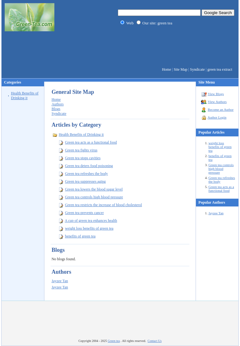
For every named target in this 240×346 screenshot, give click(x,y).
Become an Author (220, 109)
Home (166, 69)
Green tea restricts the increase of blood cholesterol (103, 205)
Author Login (217, 117)
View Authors (217, 102)
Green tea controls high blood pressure (221, 168)
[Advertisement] (120, 50)
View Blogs (216, 94)
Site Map (181, 69)
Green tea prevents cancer (84, 213)
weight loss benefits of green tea (220, 146)
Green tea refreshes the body (86, 173)
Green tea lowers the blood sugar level (94, 189)
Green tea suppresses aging (85, 181)
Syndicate (197, 69)
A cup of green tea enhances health (91, 220)
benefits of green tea (80, 236)
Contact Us (155, 341)
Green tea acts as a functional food (221, 188)
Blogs (56, 109)
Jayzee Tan (215, 213)
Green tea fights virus (81, 150)
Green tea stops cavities (83, 158)
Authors (58, 104)
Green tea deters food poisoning (89, 166)
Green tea (114, 341)
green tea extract (220, 69)
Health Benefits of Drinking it (24, 95)
